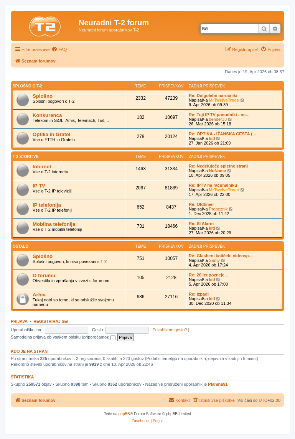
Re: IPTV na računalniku (213, 185)
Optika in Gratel (51, 134)
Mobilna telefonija (54, 224)
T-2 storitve (25, 157)
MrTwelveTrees (224, 100)
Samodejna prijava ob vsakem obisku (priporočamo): (63, 337)
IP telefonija (47, 205)
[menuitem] (59, 49)
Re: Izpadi (199, 294)
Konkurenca (47, 115)
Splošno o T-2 (27, 86)
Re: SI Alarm (201, 223)
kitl (212, 138)
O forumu (44, 275)
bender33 (218, 119)
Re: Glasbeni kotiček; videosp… (221, 255)
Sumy (214, 260)
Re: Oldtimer (201, 204)
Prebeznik (218, 209)
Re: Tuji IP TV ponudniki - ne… (219, 114)
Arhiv (39, 295)
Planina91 (217, 384)
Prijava (19, 321)
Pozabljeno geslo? (170, 329)
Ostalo (20, 246)
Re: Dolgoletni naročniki (213, 95)
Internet (42, 166)
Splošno (43, 96)
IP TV (39, 186)
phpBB (124, 414)
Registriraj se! (50, 321)
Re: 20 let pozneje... (208, 275)
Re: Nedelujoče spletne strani (218, 166)
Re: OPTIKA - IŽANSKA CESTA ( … (223, 134)
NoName (217, 170)
